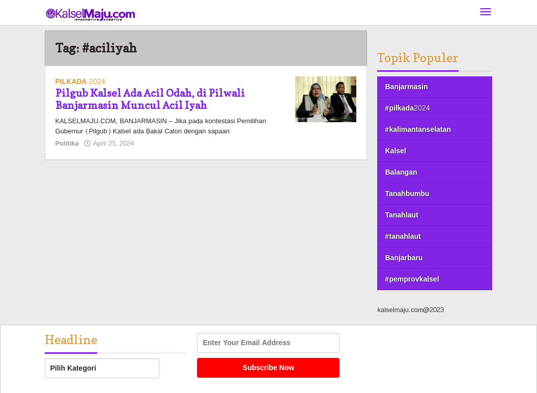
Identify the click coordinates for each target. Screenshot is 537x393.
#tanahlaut (402, 236)
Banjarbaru (403, 257)
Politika (67, 143)
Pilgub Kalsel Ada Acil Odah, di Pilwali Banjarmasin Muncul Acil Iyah (150, 99)
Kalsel (395, 151)
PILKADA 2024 (80, 81)
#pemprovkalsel (412, 279)
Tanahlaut (401, 215)
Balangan (401, 172)
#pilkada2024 (407, 108)
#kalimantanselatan (417, 129)
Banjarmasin (406, 86)
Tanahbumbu (407, 193)
